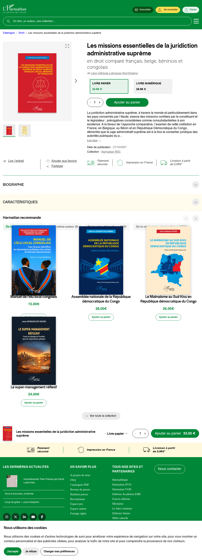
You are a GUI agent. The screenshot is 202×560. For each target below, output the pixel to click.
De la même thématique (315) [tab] (107, 226)
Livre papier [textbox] (115, 435)
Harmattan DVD (121, 485)
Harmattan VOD (121, 490)
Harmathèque (120, 480)
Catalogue (9, 33)
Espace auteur (78, 509)
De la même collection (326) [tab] (24, 226)
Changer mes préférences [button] (59, 551)
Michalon (117, 504)
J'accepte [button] (12, 551)
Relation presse (79, 495)
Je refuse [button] (31, 551)
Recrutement (77, 500)
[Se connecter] (168, 10)
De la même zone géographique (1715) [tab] (161, 226)
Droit (21, 33)
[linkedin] (24, 518)
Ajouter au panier (127, 102)
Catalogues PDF (79, 485)
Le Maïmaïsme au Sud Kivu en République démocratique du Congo (168, 299)
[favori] (53, 289)
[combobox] (118, 434)
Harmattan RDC (111, 152)
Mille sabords (120, 519)
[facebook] (42, 518)
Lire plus (92, 140)
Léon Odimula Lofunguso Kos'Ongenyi (114, 73)
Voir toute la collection (103, 417)
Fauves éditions (121, 500)
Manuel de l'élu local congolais (33, 296)
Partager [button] (54, 166)
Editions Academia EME (126, 495)
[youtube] (33, 518)
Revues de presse (80, 490)
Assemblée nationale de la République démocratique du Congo (101, 299)
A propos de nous (80, 476)
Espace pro (76, 505)
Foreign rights (78, 514)
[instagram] (7, 518)
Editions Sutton (121, 514)
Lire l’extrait (13, 161)
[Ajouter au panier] (33, 317)
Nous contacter (170, 470)
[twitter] (15, 518)
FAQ (73, 481)
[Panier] (190, 10)
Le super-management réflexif (34, 387)
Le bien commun (122, 509)
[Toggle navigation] (196, 21)
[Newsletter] (142, 10)
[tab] (109, 86)
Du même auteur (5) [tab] (65, 226)
